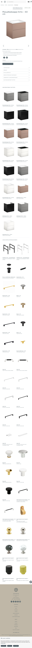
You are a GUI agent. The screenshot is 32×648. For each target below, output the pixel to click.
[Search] (7, 2)
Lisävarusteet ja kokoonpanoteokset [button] (17, 77)
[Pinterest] (16, 601)
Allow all (4, 645)
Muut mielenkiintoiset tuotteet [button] (17, 79)
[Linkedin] (13, 601)
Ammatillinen (27, 7)
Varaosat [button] (17, 70)
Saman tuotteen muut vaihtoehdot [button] (17, 75)
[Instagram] (18, 601)
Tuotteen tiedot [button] (17, 67)
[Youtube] (20, 601)
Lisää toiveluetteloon (8, 63)
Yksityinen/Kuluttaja (17, 7)
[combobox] (17, 2)
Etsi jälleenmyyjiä (17, 72)
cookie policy (3, 643)
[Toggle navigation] (1, 2)
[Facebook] (11, 601)
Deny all (9, 645)
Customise (16, 645)
